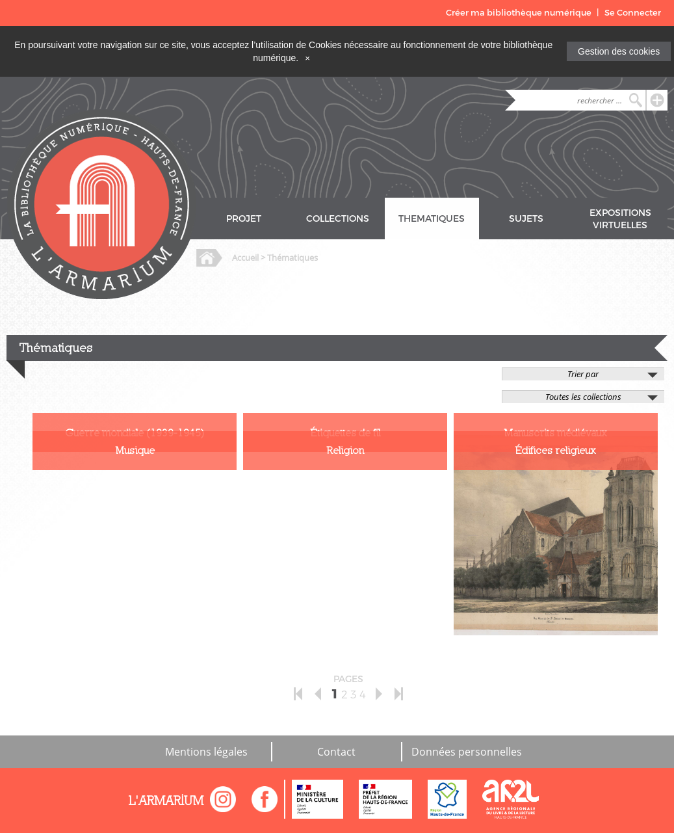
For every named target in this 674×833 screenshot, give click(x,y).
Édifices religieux (555, 450)
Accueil (245, 257)
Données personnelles (466, 752)
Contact (336, 752)
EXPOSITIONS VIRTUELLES (620, 219)
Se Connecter (632, 12)
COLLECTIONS (337, 219)
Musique (135, 450)
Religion (345, 450)
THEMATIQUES (431, 219)
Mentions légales (206, 752)
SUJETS (526, 219)
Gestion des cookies (619, 51)
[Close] (307, 57)
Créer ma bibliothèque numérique (518, 12)
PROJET (243, 219)
